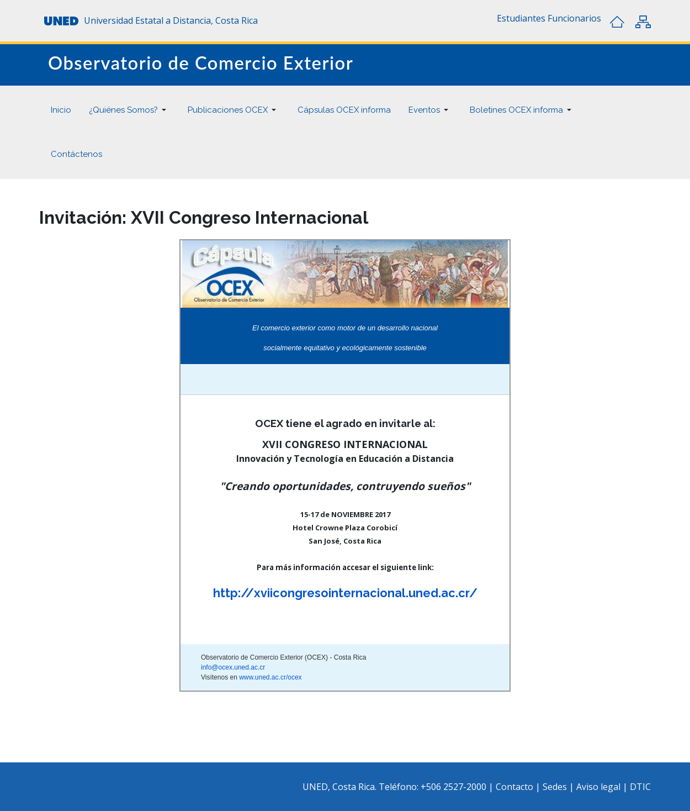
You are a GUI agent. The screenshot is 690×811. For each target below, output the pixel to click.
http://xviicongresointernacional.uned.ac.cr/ (345, 593)
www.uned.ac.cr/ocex (270, 677)
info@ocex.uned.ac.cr (233, 667)
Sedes (556, 787)
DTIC (640, 787)
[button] (521, 18)
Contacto (515, 787)
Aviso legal (598, 787)
